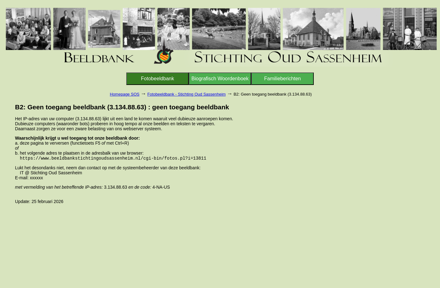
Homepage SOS (125, 94)
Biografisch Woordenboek (220, 78)
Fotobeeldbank (157, 78)
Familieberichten (282, 78)
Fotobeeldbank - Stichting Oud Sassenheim (186, 94)
